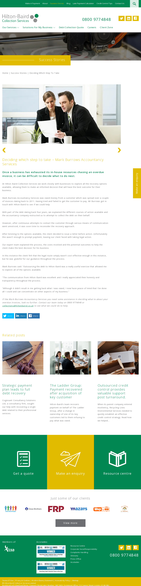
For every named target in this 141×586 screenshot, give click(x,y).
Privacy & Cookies (22, 580)
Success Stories (57, 3)
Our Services (9, 27)
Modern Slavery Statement (42, 580)
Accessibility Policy (62, 580)
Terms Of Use (7, 580)
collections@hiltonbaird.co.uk (17, 305)
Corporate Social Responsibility (83, 549)
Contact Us (119, 3)
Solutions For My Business (37, 27)
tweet (10, 316)
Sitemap (75, 580)
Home (5, 73)
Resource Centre (77, 546)
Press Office (75, 559)
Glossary (74, 555)
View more (70, 523)
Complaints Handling (79, 552)
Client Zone (106, 27)
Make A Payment (32, 3)
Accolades (74, 562)
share (22, 316)
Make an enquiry (136, 183)
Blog (68, 3)
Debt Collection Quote (71, 27)
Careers (92, 27)
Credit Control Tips (104, 3)
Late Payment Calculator (83, 3)
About (45, 3)
